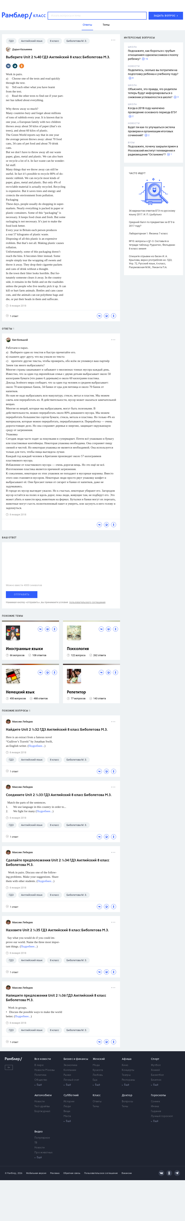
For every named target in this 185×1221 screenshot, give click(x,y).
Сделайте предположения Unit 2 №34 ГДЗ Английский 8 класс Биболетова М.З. (57, 863)
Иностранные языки (24, 649)
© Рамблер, (11, 1173)
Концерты (128, 1070)
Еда (95, 1080)
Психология (78, 649)
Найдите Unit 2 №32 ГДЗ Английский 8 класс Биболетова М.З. (57, 730)
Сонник (155, 1101)
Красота (98, 1070)
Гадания (156, 1111)
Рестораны (128, 1080)
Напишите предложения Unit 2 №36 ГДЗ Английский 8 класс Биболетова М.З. (56, 998)
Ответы (97, 1101)
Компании (70, 1070)
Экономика (70, 1065)
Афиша (127, 1059)
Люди (67, 1106)
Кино (125, 1065)
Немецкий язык (20, 692)
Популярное (42, 1138)
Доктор (127, 1095)
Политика (40, 1075)
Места (67, 1116)
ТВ (35, 1143)
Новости (39, 1101)
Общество (40, 1080)
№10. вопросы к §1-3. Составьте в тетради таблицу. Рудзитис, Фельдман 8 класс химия (152, 245)
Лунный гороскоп (162, 1116)
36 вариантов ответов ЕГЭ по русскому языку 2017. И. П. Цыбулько (152, 212)
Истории (69, 1101)
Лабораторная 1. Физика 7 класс (148, 233)
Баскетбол (157, 1075)
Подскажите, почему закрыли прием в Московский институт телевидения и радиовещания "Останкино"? (153, 150)
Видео (38, 1131)
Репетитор (76, 692)
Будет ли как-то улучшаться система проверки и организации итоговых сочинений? (151, 131)
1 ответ (12, 316)
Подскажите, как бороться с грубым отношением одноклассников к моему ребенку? (153, 55)
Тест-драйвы (42, 1106)
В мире (38, 1065)
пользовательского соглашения (87, 602)
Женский (99, 1059)
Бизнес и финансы (76, 1059)
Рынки (67, 1075)
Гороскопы (158, 1095)
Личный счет (71, 1080)
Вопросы (127, 1101)
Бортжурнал (42, 1111)
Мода (96, 1065)
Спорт (155, 1059)
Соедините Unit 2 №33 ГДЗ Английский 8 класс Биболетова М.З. (59, 795)
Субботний (71, 1095)
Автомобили (43, 1095)
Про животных (43, 1152)
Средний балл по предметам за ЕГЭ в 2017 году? (151, 224)
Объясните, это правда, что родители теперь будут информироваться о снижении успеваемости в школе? (152, 93)
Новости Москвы (44, 1070)
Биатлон (156, 1080)
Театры (126, 1075)
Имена (155, 1106)
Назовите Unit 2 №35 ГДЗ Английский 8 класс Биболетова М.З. (57, 930)
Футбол (156, 1065)
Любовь (98, 1075)
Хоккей (155, 1070)
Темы (96, 1106)
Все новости (42, 1059)
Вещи (67, 1111)
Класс (97, 1095)
